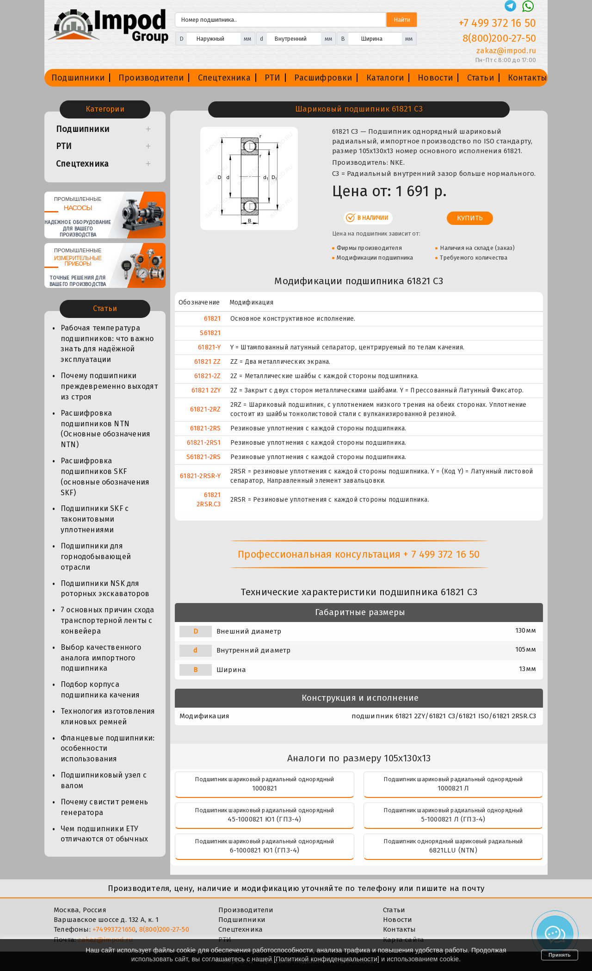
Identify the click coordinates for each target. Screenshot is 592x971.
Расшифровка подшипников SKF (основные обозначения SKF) (105, 476)
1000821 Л (453, 788)
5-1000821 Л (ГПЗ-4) (453, 819)
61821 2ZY (206, 390)
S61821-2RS (203, 457)
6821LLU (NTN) (453, 850)
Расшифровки (323, 78)
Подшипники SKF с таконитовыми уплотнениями (95, 519)
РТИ (273, 78)
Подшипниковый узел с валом (104, 780)
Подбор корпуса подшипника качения (100, 689)
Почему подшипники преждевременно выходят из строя (109, 386)
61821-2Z (207, 376)
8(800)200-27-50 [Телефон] (499, 38)
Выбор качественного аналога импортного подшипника (101, 658)
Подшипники (78, 78)
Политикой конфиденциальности (326, 959)
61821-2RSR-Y (200, 476)
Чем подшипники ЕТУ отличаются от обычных (104, 834)
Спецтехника (224, 78)
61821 (212, 319)
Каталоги (385, 78)
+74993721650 (114, 929)
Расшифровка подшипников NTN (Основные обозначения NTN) (105, 429)
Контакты (528, 78)
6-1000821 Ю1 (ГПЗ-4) (265, 850)
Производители (151, 78)
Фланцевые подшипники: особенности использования (107, 749)
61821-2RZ (205, 409)
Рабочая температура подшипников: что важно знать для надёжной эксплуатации (107, 344)
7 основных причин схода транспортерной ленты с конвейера (107, 620)
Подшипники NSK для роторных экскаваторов (105, 588)
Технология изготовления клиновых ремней (108, 716)
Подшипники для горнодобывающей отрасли (96, 557)
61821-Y (209, 347)
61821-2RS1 (204, 443)
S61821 (210, 333)
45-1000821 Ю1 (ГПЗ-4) (264, 819)
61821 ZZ (207, 362)
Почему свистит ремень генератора (104, 807)
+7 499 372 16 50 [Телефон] (497, 23)
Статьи (480, 78)
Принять (560, 955)
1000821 (264, 788)
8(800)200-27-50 (164, 929)
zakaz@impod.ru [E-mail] (506, 50)
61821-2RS (205, 428)
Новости (435, 78)
